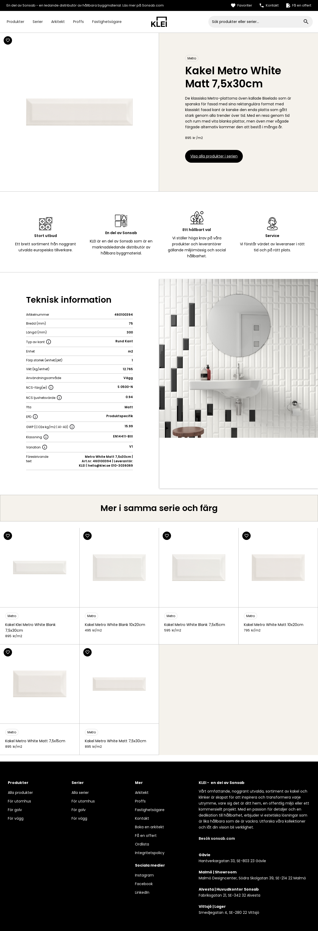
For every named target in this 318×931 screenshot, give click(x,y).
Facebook (144, 883)
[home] (159, 22)
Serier (38, 21)
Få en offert (146, 835)
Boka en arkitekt (149, 827)
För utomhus (19, 801)
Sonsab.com (153, 5)
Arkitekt (58, 21)
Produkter (15, 21)
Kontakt (142, 818)
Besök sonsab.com (217, 838)
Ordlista (142, 844)
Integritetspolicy (149, 852)
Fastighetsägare (107, 21)
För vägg (15, 818)
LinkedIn (142, 892)
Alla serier (80, 792)
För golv (15, 809)
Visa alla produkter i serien (214, 156)
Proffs (78, 21)
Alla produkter (20, 792)
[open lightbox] (238, 358)
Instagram (144, 875)
